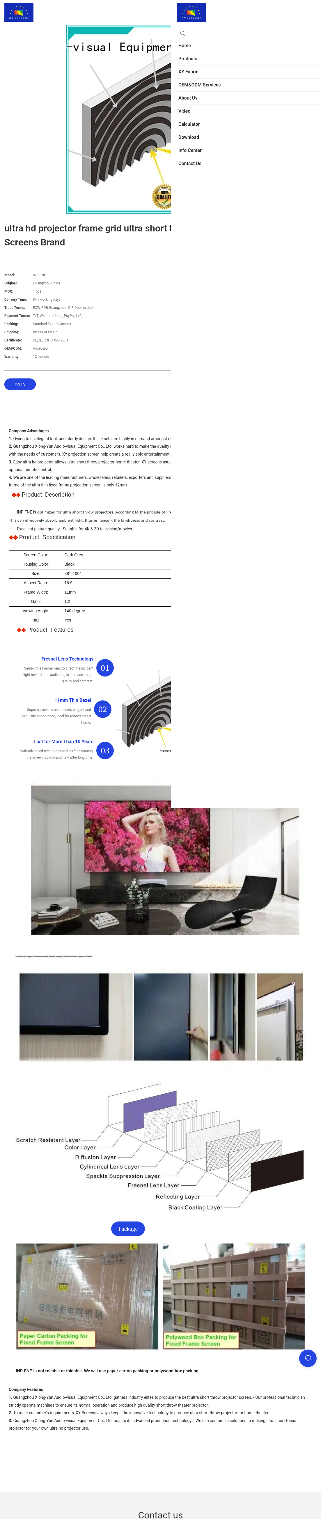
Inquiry (20, 384)
